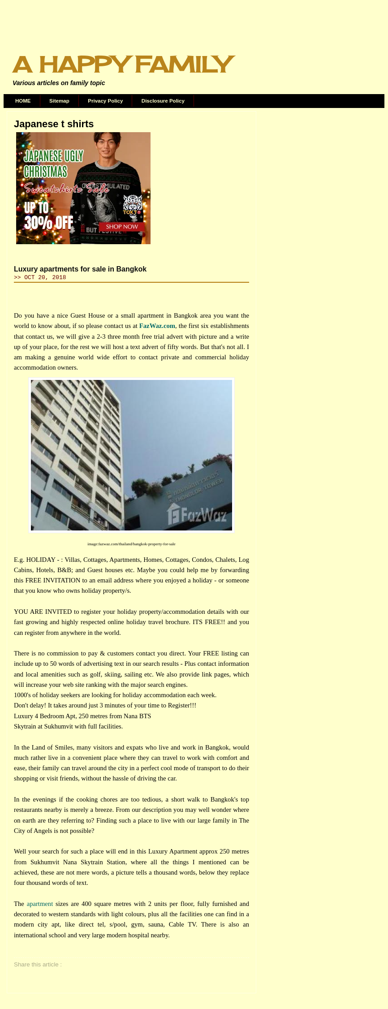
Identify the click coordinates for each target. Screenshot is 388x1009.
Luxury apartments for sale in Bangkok (80, 269)
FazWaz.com (157, 325)
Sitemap (59, 100)
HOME (23, 100)
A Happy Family (121, 64)
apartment (40, 903)
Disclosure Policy (163, 100)
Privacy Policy (105, 100)
